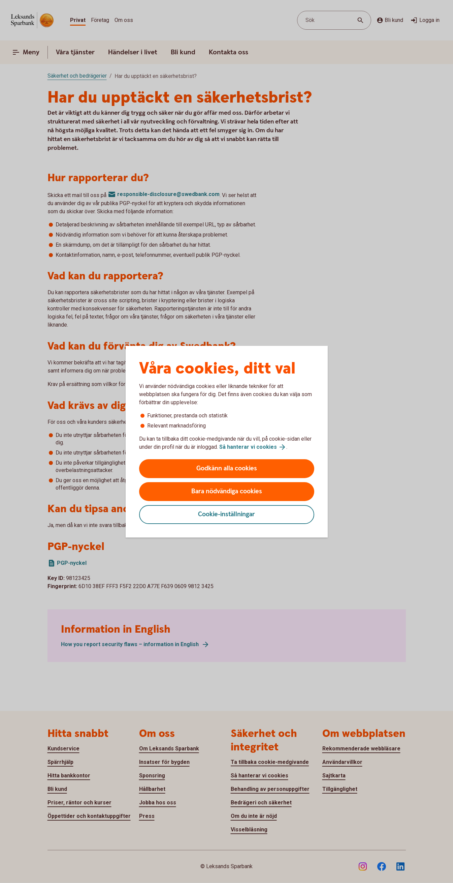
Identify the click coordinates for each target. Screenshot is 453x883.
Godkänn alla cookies (226, 468)
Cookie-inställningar (226, 514)
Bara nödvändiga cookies (226, 491)
